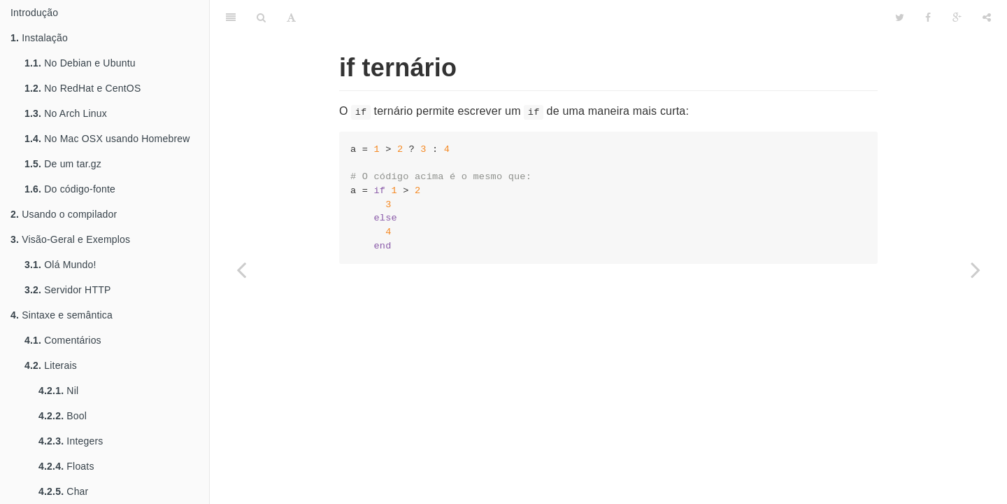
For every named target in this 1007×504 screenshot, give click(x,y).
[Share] (986, 17)
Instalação (39, 37)
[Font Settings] (291, 17)
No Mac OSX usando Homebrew (107, 138)
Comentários (62, 340)
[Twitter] (900, 17)
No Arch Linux (65, 113)
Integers (70, 441)
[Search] (261, 17)
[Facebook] (928, 17)
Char (63, 491)
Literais (50, 365)
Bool (62, 415)
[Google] (957, 17)
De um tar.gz (62, 163)
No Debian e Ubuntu (80, 63)
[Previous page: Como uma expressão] (241, 269)
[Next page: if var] (975, 269)
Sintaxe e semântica (61, 315)
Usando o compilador (63, 214)
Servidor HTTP (67, 289)
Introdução (34, 12)
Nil (58, 390)
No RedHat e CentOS (82, 88)
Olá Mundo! (60, 264)
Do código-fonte (69, 189)
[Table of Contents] (230, 17)
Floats (66, 466)
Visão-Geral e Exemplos (70, 239)
